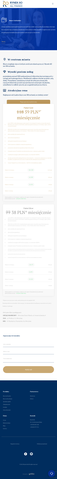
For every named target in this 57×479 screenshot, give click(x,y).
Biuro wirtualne (7, 396)
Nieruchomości (7, 410)
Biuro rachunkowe (7, 399)
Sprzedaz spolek (7, 401)
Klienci (31, 399)
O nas (4, 420)
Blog (4, 425)
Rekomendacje (6, 423)
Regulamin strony (15, 444)
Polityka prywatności (42, 444)
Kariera (5, 428)
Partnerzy (32, 396)
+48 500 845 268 (34, 424)
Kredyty (5, 407)
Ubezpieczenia (6, 404)
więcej (3, 41)
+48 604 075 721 (34, 427)
